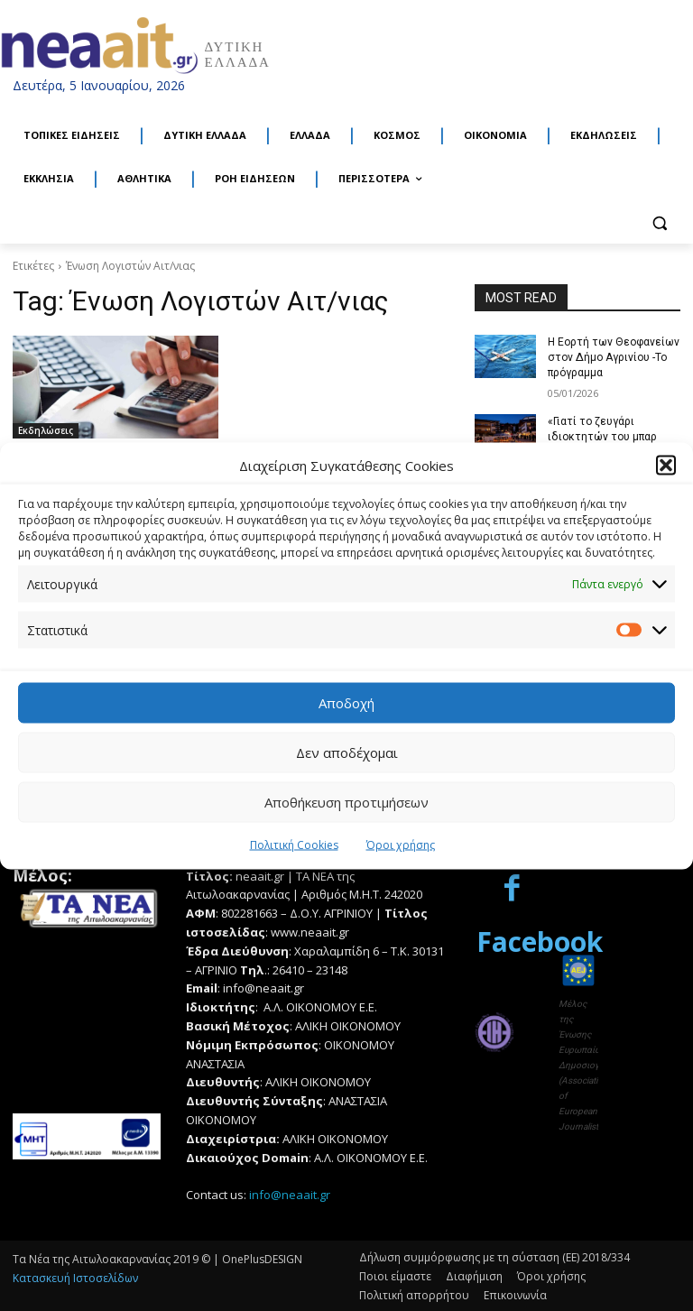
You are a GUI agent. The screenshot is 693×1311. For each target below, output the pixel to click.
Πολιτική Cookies (294, 844)
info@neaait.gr (289, 1194)
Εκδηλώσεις (45, 430)
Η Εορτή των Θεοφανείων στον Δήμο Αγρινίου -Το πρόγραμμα (613, 357)
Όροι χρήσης (400, 844)
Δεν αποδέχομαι (347, 752)
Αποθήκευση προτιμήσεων (346, 802)
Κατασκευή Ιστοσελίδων (75, 1277)
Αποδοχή (346, 703)
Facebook (539, 940)
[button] (666, 466)
